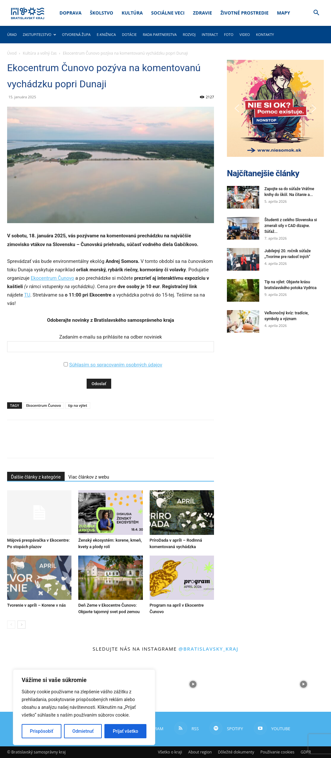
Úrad (12, 34)
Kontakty (265, 34)
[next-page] (21, 625)
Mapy (283, 13)
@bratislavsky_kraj (208, 648)
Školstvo (101, 13)
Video (245, 34)
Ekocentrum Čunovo (52, 278)
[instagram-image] (193, 684)
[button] (316, 13)
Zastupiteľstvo (39, 34)
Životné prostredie (244, 13)
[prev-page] (11, 625)
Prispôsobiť (41, 731)
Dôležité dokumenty (236, 752)
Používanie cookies (277, 752)
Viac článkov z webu (89, 477)
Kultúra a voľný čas (40, 53)
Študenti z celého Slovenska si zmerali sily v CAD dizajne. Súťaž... (290, 226)
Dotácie (129, 34)
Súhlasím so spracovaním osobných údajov (115, 365)
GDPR (306, 752)
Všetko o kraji (170, 752)
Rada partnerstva (160, 34)
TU (27, 295)
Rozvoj (189, 34)
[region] (84, 707)
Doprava (70, 13)
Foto (228, 34)
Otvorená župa (76, 34)
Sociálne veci (168, 13)
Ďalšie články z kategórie (36, 477)
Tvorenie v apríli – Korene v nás (36, 605)
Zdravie (202, 13)
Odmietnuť (83, 731)
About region (200, 752)
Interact (210, 34)
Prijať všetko (125, 731)
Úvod (11, 53)
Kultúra (132, 13)
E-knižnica (106, 34)
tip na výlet (77, 405)
